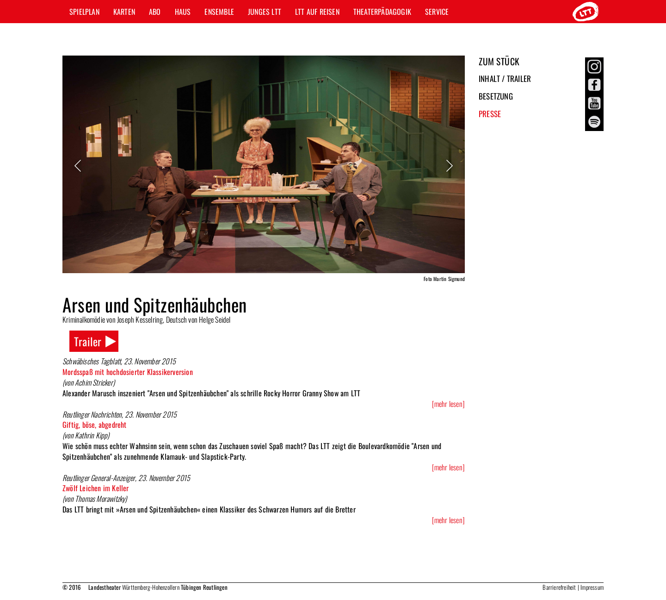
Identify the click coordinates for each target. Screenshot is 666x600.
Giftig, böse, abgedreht (94, 424)
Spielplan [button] (84, 11)
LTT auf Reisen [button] (317, 11)
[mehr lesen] (448, 404)
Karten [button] (124, 11)
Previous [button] (78, 165)
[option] (263, 170)
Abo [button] (155, 11)
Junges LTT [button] (264, 11)
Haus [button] (183, 11)
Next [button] (448, 165)
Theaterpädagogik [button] (382, 11)
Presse (490, 113)
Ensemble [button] (219, 11)
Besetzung (496, 96)
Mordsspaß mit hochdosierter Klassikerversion (127, 371)
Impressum (592, 587)
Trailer (87, 341)
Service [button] (437, 11)
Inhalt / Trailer (505, 78)
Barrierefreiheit (559, 587)
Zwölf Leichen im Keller (95, 488)
